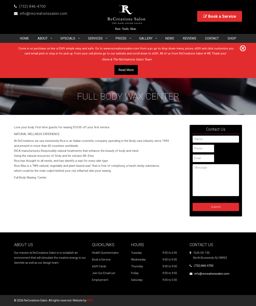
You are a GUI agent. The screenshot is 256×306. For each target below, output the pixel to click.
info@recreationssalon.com (43, 13)
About (43, 38)
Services (95, 38)
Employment (100, 279)
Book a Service (219, 16)
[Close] (243, 48)
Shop (232, 38)
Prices (120, 38)
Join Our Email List (103, 273)
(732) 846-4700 (32, 6)
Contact (212, 38)
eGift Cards (99, 266)
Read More (126, 70)
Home (24, 38)
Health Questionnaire (105, 252)
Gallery (145, 38)
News (169, 38)
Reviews (189, 38)
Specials (67, 38)
